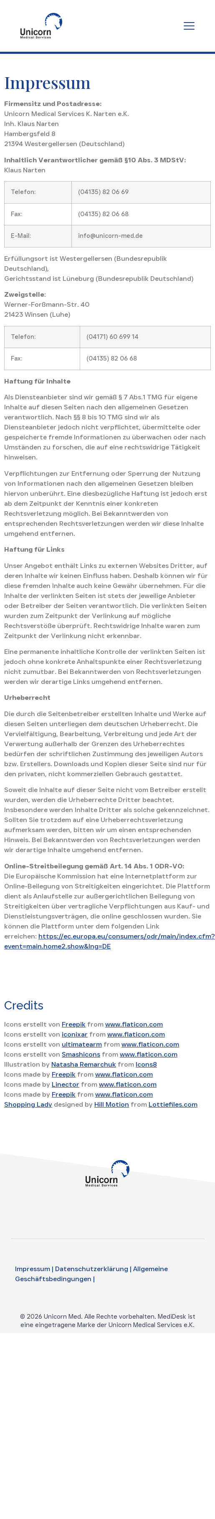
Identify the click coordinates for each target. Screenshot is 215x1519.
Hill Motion (111, 1104)
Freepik (74, 1024)
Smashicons (81, 1054)
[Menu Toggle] (189, 26)
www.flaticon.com (134, 1024)
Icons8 (146, 1064)
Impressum (32, 1269)
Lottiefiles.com (173, 1104)
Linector (65, 1084)
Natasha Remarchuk (83, 1064)
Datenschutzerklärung (91, 1269)
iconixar (75, 1034)
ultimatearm (82, 1044)
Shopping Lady (28, 1104)
